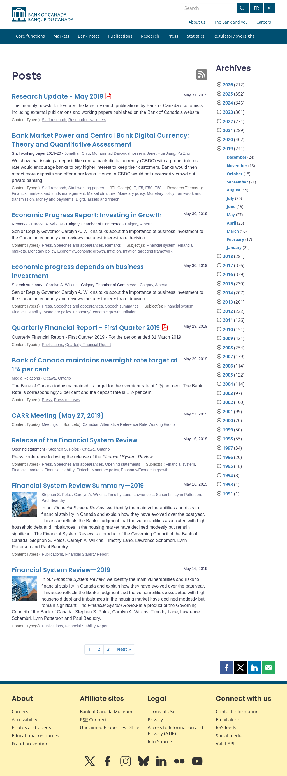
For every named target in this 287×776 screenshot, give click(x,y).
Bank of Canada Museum (106, 711)
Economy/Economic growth (81, 251)
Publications (120, 36)
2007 (228, 357)
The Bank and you (231, 22)
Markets (62, 36)
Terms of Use (162, 711)
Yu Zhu (183, 153)
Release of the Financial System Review (75, 440)
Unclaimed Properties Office (109, 727)
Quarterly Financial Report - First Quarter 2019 (86, 328)
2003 (228, 393)
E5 (140, 188)
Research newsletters (87, 119)
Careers (263, 22)
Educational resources (35, 736)
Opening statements (122, 464)
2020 (228, 140)
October (234, 173)
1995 (228, 466)
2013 (228, 302)
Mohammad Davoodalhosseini (118, 153)
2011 (228, 320)
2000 (228, 420)
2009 (228, 338)
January (234, 247)
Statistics (196, 36)
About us (197, 22)
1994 (228, 475)
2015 (228, 284)
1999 (228, 430)
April (231, 223)
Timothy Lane (119, 494)
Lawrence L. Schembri (152, 494)
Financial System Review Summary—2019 (78, 485)
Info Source (160, 741)
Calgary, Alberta (139, 224)
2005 (228, 375)
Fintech (83, 470)
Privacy (155, 720)
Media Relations (26, 378)
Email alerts (228, 720)
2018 (228, 256)
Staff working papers (86, 188)
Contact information (237, 711)
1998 (228, 439)
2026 (228, 85)
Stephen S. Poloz (63, 449)
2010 (228, 329)
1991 (228, 494)
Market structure (101, 193)
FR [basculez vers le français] (256, 8)
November (237, 165)
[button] (226, 667)
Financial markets (27, 470)
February (235, 239)
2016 (228, 274)
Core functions (30, 36)
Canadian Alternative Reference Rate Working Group (129, 424)
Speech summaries (122, 306)
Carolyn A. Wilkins (47, 224)
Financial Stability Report (86, 554)
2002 (228, 402)
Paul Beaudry (53, 500)
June (231, 206)
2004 (228, 384)
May (231, 214)
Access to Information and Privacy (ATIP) (175, 730)
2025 (228, 94)
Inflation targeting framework (148, 251)
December (236, 157)
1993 (228, 484)
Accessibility (24, 720)
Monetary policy (131, 193)
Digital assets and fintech (97, 199)
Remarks (113, 245)
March (233, 231)
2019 (228, 149)
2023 (228, 112)
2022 (228, 121)
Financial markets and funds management (48, 193)
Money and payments (54, 199)
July (230, 198)
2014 (228, 293)
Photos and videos (31, 727)
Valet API (225, 744)
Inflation (114, 251)
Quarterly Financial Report (88, 344)
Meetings (50, 424)
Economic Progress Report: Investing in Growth (87, 215)
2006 (228, 366)
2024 (228, 103)
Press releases (67, 400)
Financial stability (26, 312)
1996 (228, 457)
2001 (228, 411)
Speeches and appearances (78, 245)
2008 (228, 348)
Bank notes (89, 36)
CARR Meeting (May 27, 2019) (58, 415)
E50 (148, 188)
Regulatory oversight (233, 36)
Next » (124, 649)
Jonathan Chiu (77, 153)
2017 (228, 265)
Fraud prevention (30, 744)
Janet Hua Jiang (161, 153)
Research (150, 36)
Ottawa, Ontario (57, 378)
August (233, 190)
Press (173, 36)
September (237, 181)
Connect (93, 720)
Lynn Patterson (188, 494)
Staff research (54, 119)
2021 (228, 130)
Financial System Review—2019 (61, 570)
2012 (228, 311)
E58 (157, 188)
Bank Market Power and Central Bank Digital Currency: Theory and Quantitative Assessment (100, 140)
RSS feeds (226, 727)
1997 (228, 448)
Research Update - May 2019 (57, 96)
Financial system (160, 245)
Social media (229, 736)
